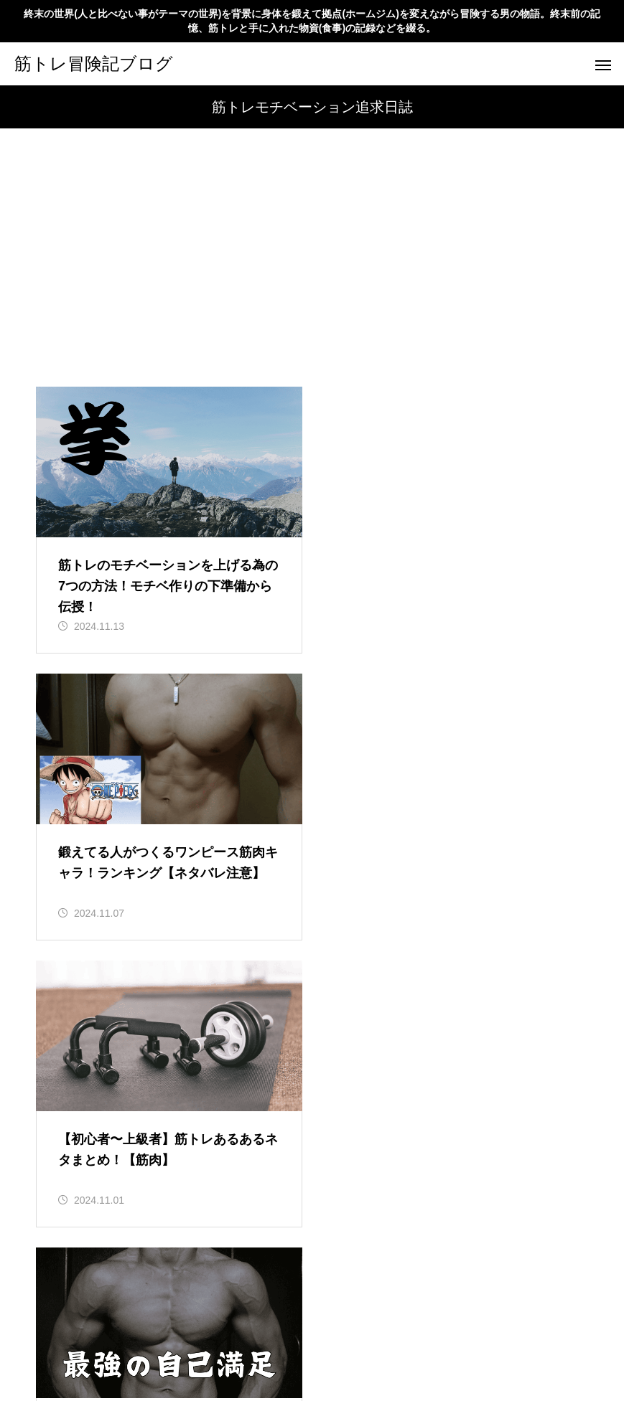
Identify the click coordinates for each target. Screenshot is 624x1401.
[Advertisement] (312, 279)
